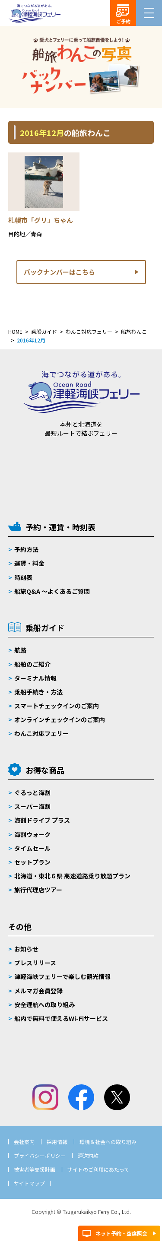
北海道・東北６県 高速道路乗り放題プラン (72, 875)
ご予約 (123, 21)
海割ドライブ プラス (42, 820)
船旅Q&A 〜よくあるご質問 (52, 591)
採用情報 (57, 1141)
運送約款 (88, 1155)
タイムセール (32, 848)
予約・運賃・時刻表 (60, 526)
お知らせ (26, 948)
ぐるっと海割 (32, 792)
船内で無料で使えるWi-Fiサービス (61, 1018)
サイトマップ (29, 1183)
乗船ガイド (44, 627)
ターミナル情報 (35, 678)
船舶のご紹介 (32, 664)
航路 (20, 650)
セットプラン (32, 862)
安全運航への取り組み (44, 1004)
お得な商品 (44, 770)
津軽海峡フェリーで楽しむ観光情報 (62, 976)
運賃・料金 (29, 563)
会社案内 (24, 1141)
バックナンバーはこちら (59, 271)
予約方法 (26, 549)
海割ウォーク (32, 834)
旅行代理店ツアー (38, 889)
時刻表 (23, 577)
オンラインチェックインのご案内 (59, 719)
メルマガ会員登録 (38, 990)
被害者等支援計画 (34, 1169)
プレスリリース (35, 962)
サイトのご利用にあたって (98, 1169)
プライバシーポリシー (40, 1155)
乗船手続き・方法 (38, 692)
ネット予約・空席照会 (121, 1233)
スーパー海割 (32, 806)
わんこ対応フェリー (41, 733)
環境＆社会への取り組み (108, 1141)
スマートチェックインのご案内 (56, 705)
